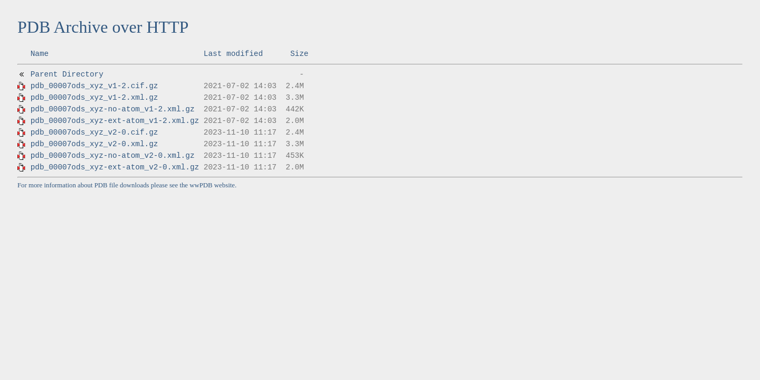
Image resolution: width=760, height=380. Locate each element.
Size (299, 54)
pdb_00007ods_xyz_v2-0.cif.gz (94, 132)
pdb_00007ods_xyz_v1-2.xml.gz (94, 97)
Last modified (233, 54)
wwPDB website (212, 185)
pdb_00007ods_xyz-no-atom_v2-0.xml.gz (113, 155)
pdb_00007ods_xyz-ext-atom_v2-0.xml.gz (115, 167)
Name (40, 54)
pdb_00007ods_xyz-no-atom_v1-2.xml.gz (113, 109)
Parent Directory (67, 74)
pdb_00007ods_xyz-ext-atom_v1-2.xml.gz (115, 121)
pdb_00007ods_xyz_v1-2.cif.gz (94, 86)
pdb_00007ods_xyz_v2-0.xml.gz (94, 144)
